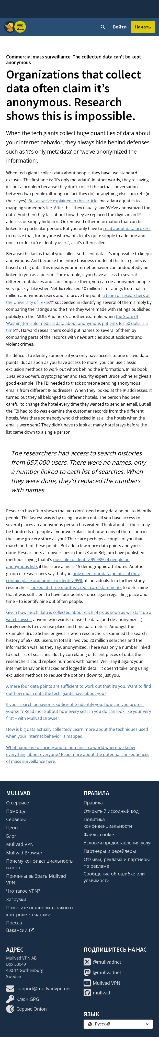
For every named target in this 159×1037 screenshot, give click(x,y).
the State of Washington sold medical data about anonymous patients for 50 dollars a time (77, 323)
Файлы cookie (99, 834)
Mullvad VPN (20, 844)
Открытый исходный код (111, 811)
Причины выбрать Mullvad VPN (36, 879)
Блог (11, 836)
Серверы (16, 819)
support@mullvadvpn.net (38, 988)
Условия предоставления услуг (118, 843)
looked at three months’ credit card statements (76, 587)
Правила (93, 803)
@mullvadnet (102, 962)
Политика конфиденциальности (108, 822)
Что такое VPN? (23, 891)
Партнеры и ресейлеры (110, 851)
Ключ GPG (22, 999)
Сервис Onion (26, 1009)
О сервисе (17, 803)
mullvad (97, 993)
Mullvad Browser (24, 853)
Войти (120, 27)
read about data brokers (127, 228)
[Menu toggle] (20, 27)
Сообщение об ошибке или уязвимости (114, 877)
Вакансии (20, 930)
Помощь (15, 811)
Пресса (14, 923)
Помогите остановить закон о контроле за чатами (39, 910)
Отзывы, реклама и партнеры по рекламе (117, 862)
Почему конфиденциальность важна (39, 864)
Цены (12, 827)
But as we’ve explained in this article (62, 201)
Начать (143, 27)
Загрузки (16, 899)
